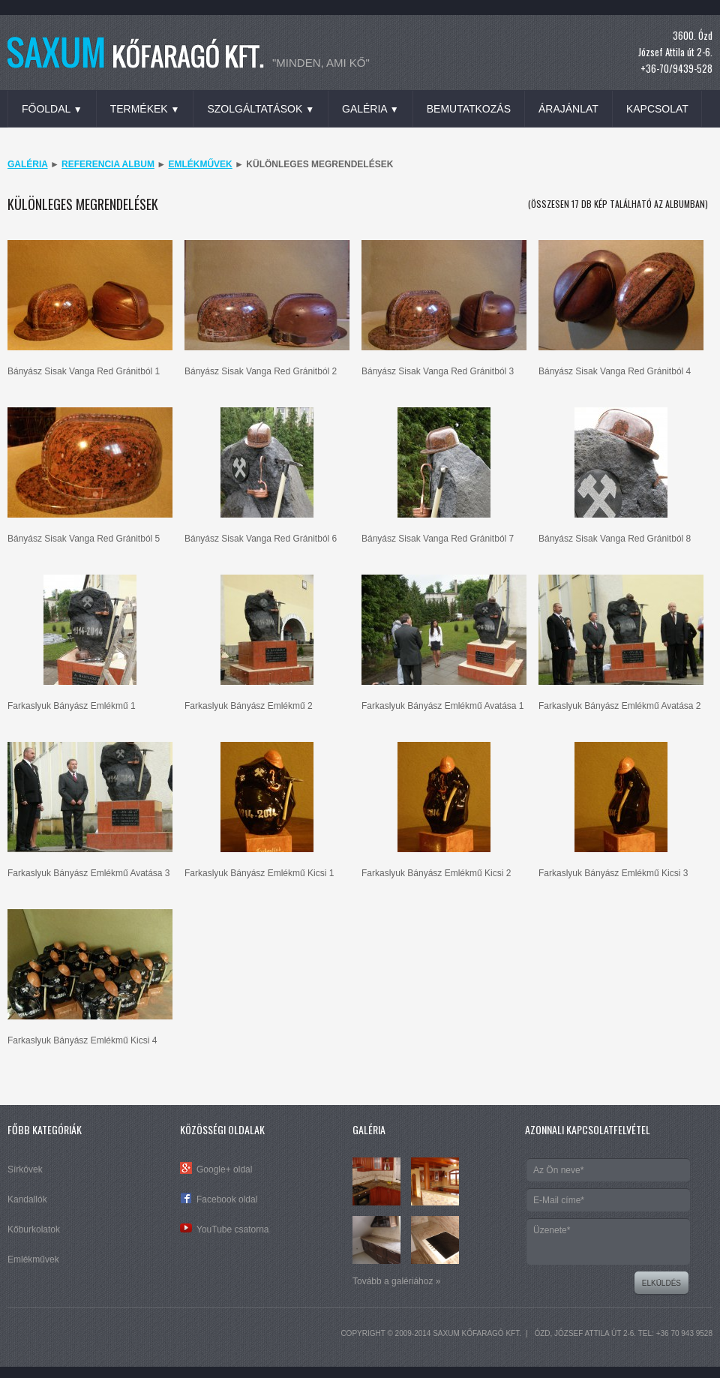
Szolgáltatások (260, 109)
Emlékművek (200, 164)
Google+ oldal (224, 1169)
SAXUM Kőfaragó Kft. (477, 1333)
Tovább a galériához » (396, 1281)
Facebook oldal (226, 1199)
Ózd (542, 1333)
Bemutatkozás (469, 109)
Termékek (145, 109)
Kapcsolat (657, 109)
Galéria (370, 109)
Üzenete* (608, 1241)
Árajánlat (568, 109)
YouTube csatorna (232, 1229)
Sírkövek (25, 1169)
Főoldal (52, 109)
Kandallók (27, 1199)
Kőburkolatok (34, 1229)
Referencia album (108, 164)
